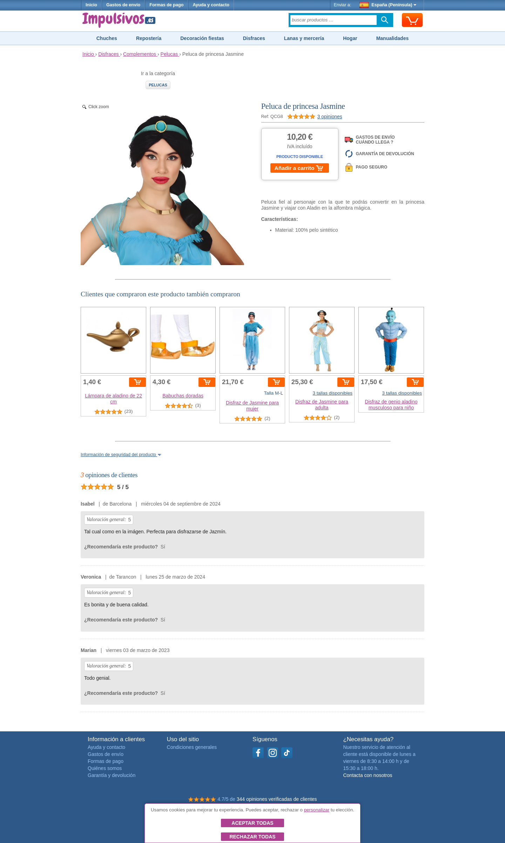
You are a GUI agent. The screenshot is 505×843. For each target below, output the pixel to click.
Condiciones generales (192, 747)
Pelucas (158, 85)
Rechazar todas (252, 836)
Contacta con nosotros (367, 775)
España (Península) (388, 4)
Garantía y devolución (111, 775)
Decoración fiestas (202, 38)
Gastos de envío (123, 4)
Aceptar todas (252, 823)
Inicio (91, 4)
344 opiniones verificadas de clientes (277, 799)
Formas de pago (166, 4)
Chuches (106, 38)
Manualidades (392, 38)
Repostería (148, 38)
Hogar (350, 38)
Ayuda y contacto (211, 4)
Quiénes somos (105, 768)
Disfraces (254, 38)
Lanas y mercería (304, 38)
